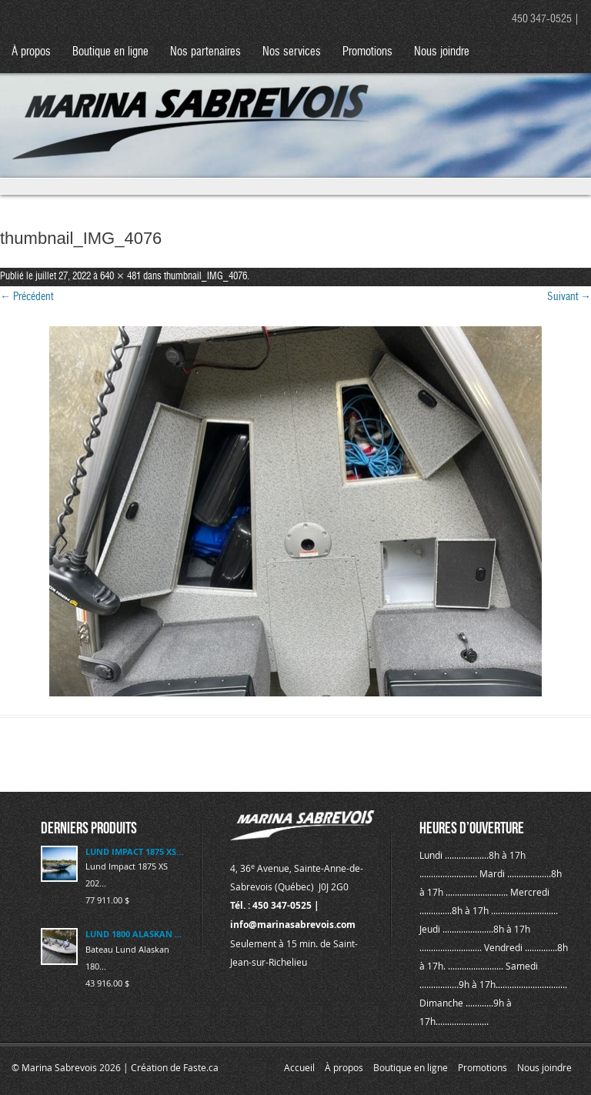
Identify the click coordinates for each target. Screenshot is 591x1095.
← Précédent (26, 297)
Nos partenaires (205, 52)
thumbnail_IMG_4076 (205, 277)
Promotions (367, 52)
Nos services (291, 52)
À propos (31, 52)
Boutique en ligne (110, 52)
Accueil (299, 1067)
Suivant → (569, 297)
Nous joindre (441, 52)
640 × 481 (120, 277)
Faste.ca (201, 1067)
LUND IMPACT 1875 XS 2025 (134, 851)
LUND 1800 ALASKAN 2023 (134, 934)
